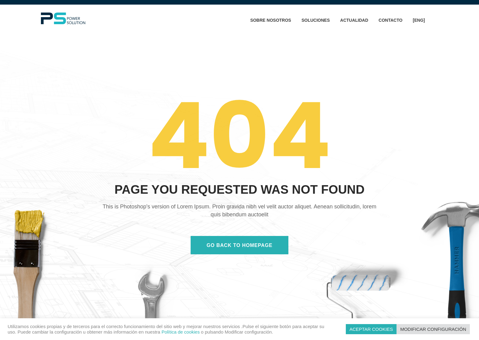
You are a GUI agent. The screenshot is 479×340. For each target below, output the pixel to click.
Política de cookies (181, 331)
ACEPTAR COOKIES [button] (371, 329)
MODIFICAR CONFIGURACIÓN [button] (433, 329)
